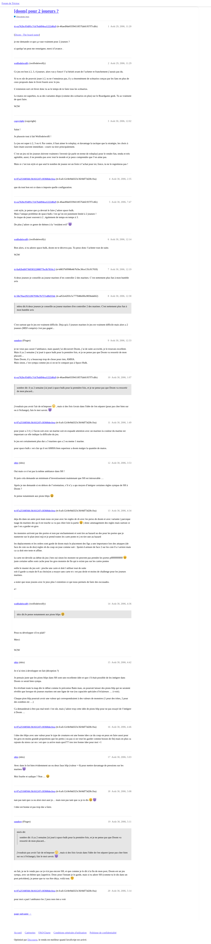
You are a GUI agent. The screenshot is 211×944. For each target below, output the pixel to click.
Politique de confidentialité (103, 932)
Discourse (32, 939)
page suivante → (22, 914)
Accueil (18, 932)
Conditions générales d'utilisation (70, 932)
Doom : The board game (27, 34)
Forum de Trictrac (10, 3)
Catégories (30, 932)
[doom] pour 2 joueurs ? (36, 11)
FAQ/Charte (44, 932)
